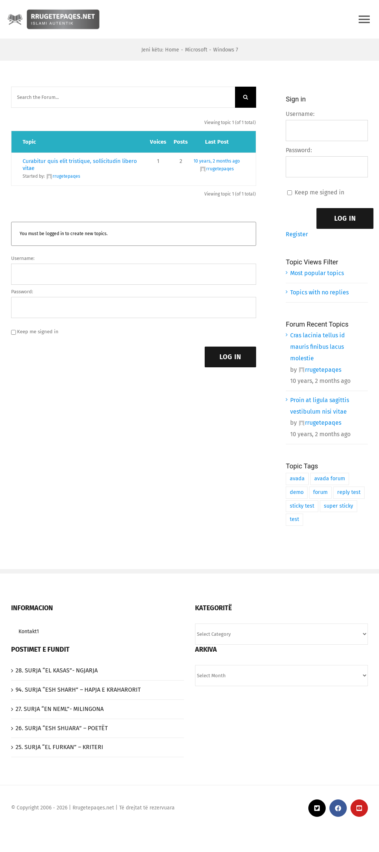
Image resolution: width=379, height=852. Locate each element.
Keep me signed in (37, 331)
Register (297, 234)
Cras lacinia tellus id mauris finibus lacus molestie (317, 346)
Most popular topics (317, 273)
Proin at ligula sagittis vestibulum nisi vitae (319, 406)
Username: (22, 258)
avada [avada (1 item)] (297, 478)
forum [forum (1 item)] (320, 492)
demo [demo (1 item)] (296, 492)
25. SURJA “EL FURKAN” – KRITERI (59, 747)
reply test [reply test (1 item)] (348, 492)
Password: (22, 291)
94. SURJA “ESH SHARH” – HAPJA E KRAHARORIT (78, 689)
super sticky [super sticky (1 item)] (338, 506)
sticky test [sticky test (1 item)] (302, 506)
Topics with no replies (319, 292)
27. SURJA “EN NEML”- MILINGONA (60, 708)
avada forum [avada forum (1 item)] (329, 478)
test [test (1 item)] (294, 519)
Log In (230, 357)
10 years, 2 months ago (217, 161)
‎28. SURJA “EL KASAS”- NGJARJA (57, 670)
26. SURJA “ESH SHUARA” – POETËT (62, 728)
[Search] (245, 97)
